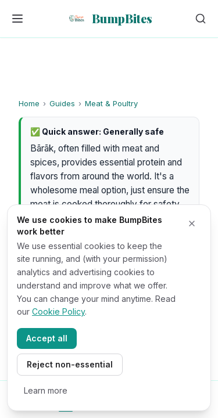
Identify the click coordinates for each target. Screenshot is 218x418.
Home (29, 103)
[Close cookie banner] (192, 223)
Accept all (46, 338)
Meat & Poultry (111, 103)
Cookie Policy (58, 311)
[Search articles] (200, 18)
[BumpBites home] (109, 18)
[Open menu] (17, 18)
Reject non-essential (70, 364)
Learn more (45, 390)
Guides (62, 103)
